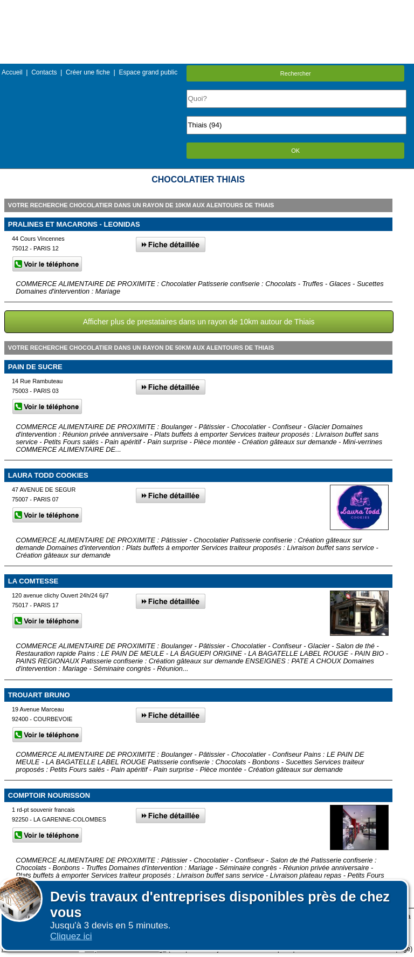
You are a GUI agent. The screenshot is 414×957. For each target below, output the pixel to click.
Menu (207, 8)
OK (295, 150)
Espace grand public (148, 72)
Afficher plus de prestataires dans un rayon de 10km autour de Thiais (199, 321)
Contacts (44, 72)
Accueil (12, 72)
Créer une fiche (88, 72)
